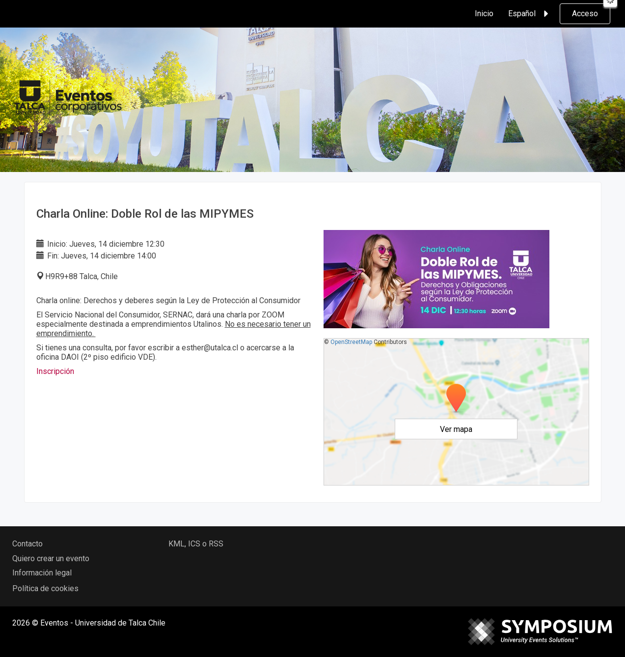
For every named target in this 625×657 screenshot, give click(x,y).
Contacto (27, 543)
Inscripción (55, 371)
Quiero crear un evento (50, 558)
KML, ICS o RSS (195, 543)
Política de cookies (45, 588)
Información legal (42, 572)
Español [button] (529, 14)
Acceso (585, 13)
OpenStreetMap (351, 342)
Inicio (484, 13)
